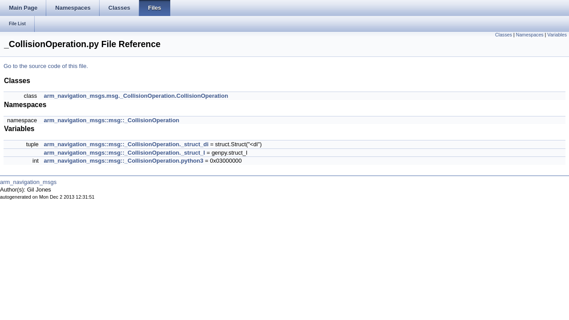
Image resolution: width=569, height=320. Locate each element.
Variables (557, 34)
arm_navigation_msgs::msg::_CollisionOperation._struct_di (126, 144)
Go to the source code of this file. (46, 66)
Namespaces (529, 34)
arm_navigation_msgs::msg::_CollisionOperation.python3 (123, 160)
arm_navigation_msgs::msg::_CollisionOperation (111, 120)
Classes (503, 34)
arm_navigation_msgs (28, 182)
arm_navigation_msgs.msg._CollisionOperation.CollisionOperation (136, 95)
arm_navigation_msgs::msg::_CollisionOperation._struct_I (124, 152)
